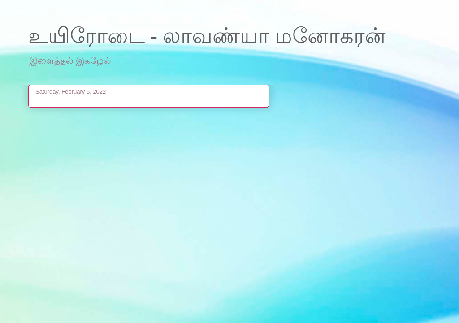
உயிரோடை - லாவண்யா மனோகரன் (207, 35)
